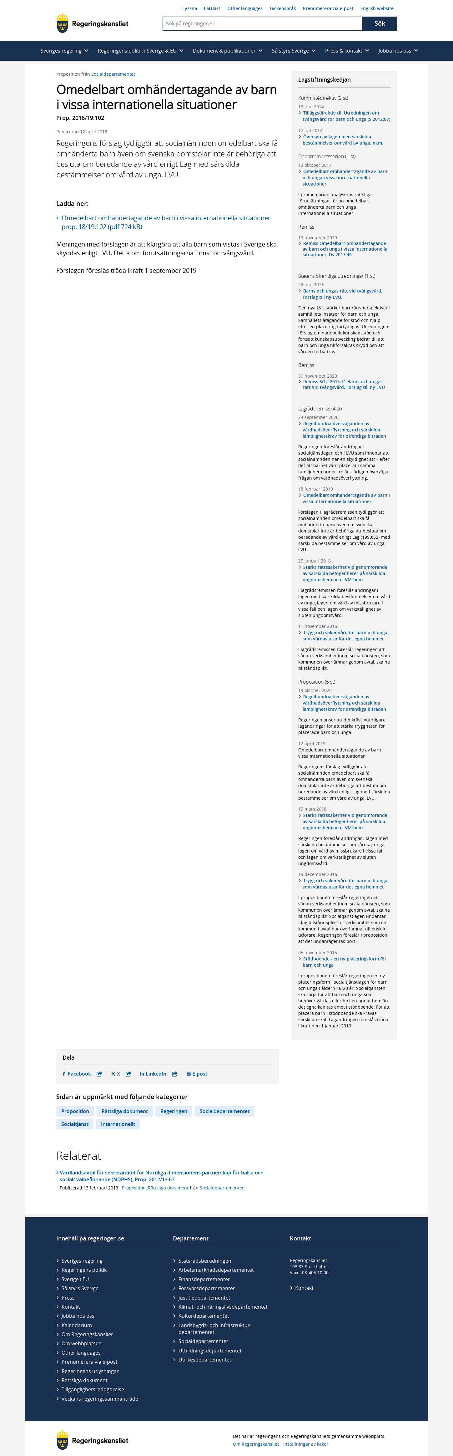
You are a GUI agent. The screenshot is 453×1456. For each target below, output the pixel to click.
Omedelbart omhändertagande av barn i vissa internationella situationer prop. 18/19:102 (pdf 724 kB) (166, 222)
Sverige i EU (75, 1279)
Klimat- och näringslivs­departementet (223, 1306)
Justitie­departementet (204, 1297)
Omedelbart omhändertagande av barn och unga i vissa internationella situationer (345, 177)
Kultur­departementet (204, 1315)
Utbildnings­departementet (210, 1350)
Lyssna (189, 8)
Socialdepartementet (113, 74)
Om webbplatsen (82, 1343)
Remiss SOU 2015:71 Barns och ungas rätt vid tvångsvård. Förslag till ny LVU (344, 384)
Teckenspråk (282, 8)
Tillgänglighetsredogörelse (93, 1389)
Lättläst (212, 8)
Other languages (245, 8)
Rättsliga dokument (125, 1111)
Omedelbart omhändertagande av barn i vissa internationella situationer (346, 498)
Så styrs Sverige (80, 1288)
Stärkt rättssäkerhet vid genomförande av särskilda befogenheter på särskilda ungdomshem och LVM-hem (345, 573)
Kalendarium (77, 1325)
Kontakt (71, 1306)
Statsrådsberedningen (205, 1260)
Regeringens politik (84, 1269)
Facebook (85, 1073)
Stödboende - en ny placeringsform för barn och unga (344, 962)
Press (68, 1297)
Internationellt (118, 1124)
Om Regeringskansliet (87, 1334)
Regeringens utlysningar (90, 1371)
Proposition (75, 1111)
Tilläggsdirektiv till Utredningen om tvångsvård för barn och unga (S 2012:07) (346, 116)
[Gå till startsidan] (92, 22)
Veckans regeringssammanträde (100, 1398)
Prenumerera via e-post (328, 8)
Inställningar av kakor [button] (305, 1444)
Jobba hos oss (78, 1315)
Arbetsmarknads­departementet (216, 1269)
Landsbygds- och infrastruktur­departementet (215, 1329)
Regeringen (173, 1111)
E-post (199, 1073)
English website (377, 8)
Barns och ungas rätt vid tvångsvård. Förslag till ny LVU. (342, 294)
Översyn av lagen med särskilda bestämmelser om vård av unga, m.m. (343, 140)
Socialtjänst (74, 1124)
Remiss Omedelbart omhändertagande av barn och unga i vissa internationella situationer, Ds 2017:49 (345, 249)
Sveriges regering (82, 1260)
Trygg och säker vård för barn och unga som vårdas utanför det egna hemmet (345, 635)
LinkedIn (162, 1073)
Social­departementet (203, 1341)
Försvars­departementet (207, 1288)
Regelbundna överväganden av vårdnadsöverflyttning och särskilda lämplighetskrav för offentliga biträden (344, 429)
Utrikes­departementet (205, 1359)
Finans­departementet (204, 1279)
